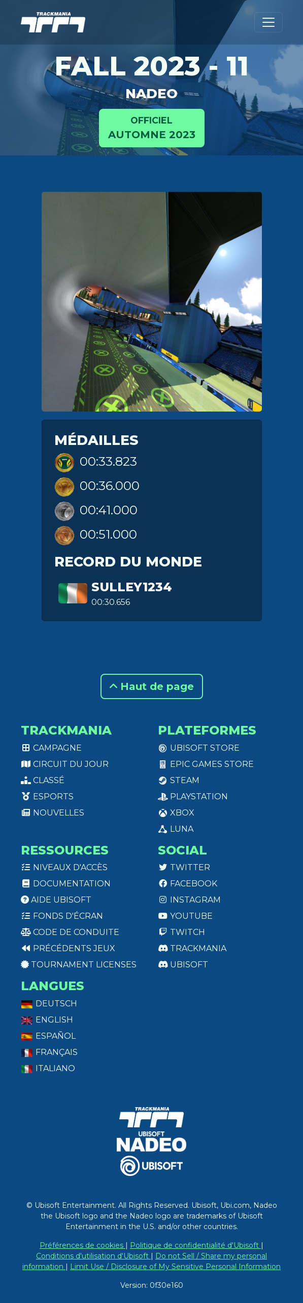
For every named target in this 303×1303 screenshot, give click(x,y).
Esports (47, 796)
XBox (176, 813)
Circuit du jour (65, 764)
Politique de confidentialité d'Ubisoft (195, 1245)
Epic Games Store (206, 764)
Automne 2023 (151, 127)
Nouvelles (52, 813)
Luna (175, 829)
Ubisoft (183, 964)
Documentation (66, 883)
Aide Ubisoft (56, 900)
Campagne (51, 748)
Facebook (187, 883)
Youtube (185, 916)
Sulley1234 (131, 587)
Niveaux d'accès (64, 867)
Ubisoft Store (199, 748)
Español (48, 1036)
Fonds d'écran (62, 916)
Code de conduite (70, 932)
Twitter (184, 867)
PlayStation (193, 796)
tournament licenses (79, 964)
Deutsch (49, 1003)
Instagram (189, 900)
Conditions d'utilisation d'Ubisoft (93, 1255)
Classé (42, 780)
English (47, 1020)
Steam (178, 780)
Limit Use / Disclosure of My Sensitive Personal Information (175, 1266)
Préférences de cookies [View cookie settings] (82, 1245)
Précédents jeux (68, 948)
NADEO (151, 94)
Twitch (181, 932)
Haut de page (152, 686)
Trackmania (192, 948)
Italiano (48, 1068)
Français (49, 1052)
